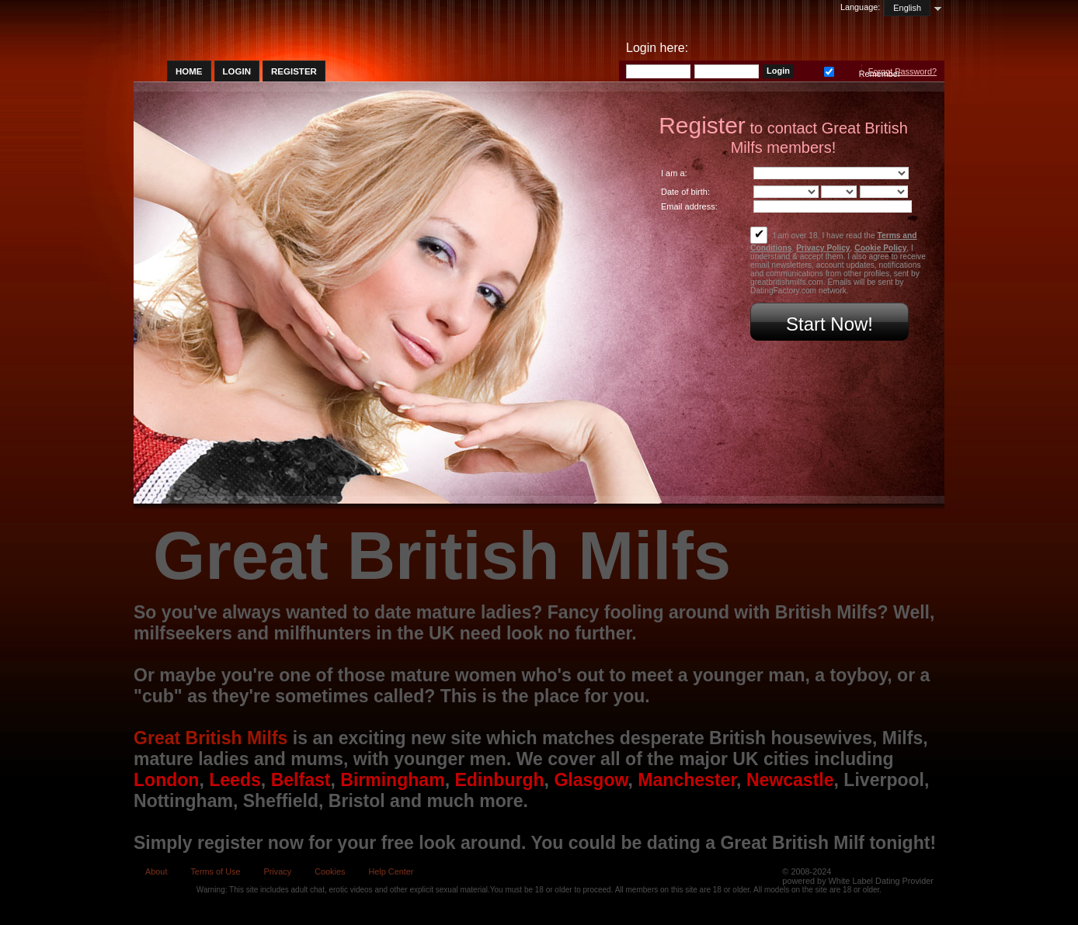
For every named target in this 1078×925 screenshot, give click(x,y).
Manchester (687, 780)
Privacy (277, 871)
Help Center (390, 871)
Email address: (689, 206)
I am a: (674, 173)
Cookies (330, 871)
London (166, 780)
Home (189, 71)
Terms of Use (215, 871)
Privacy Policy (823, 248)
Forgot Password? (902, 71)
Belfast (301, 780)
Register (294, 71)
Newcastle (790, 780)
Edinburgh (499, 780)
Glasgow (591, 780)
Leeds (235, 780)
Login (237, 71)
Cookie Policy (880, 248)
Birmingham (392, 780)
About (156, 871)
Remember (829, 70)
